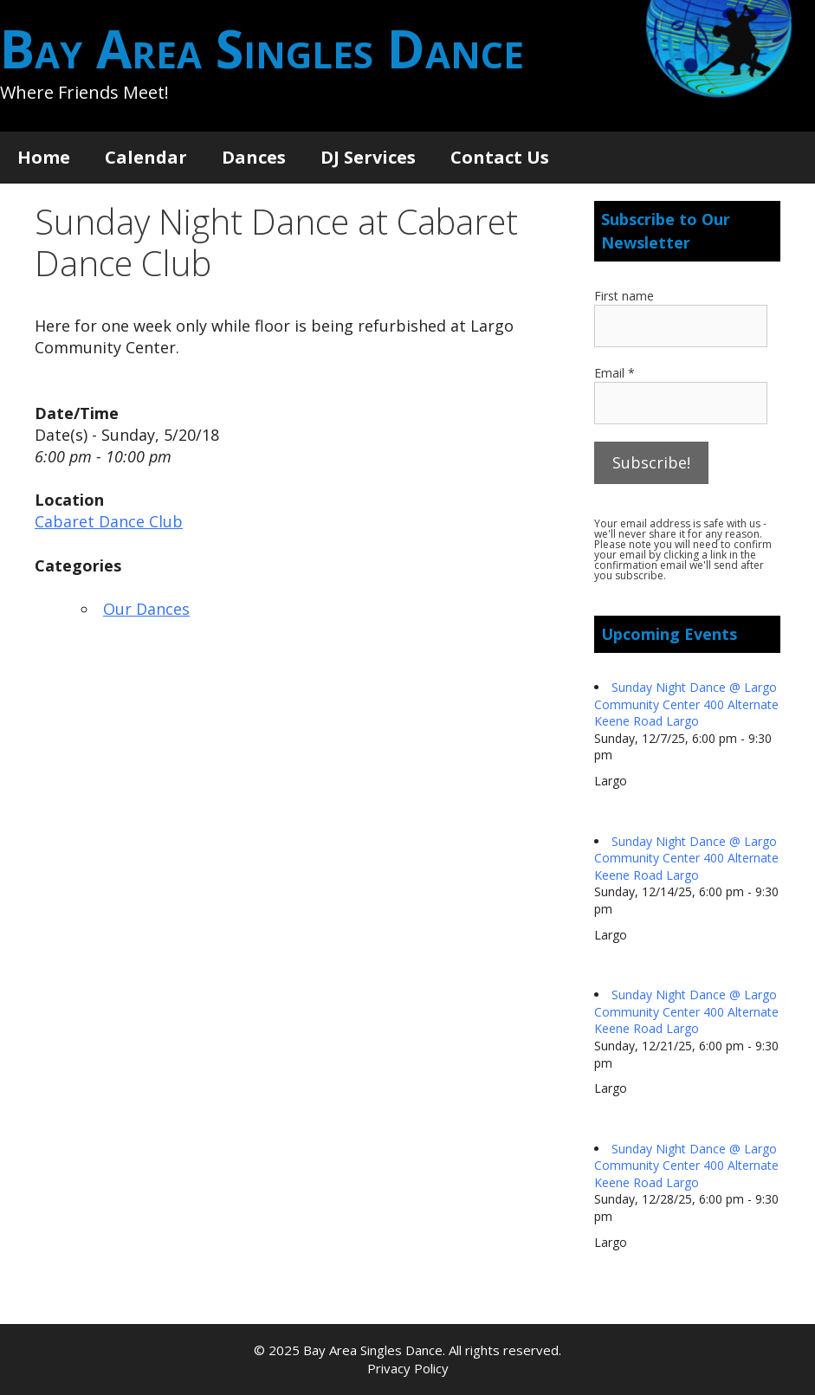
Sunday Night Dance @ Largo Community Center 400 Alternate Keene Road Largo (686, 704)
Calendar (146, 157)
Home (43, 157)
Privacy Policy (408, 1368)
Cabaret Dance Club (109, 521)
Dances (254, 157)
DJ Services (368, 157)
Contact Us (499, 157)
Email (614, 373)
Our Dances (146, 608)
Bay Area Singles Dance (262, 48)
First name (624, 295)
